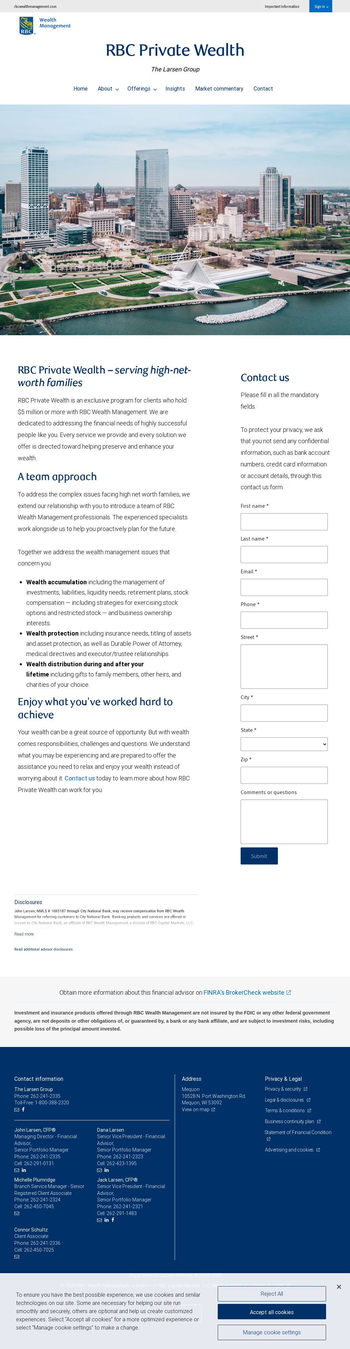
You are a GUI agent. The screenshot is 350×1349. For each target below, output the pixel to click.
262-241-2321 (128, 1206)
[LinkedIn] (25, 1170)
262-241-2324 (45, 1200)
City (247, 697)
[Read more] (24, 934)
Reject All (272, 1293)
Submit (260, 856)
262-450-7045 (39, 1206)
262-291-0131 (39, 1163)
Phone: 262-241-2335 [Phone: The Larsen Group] (37, 1096)
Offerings (142, 86)
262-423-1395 (122, 1163)
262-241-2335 (45, 1157)
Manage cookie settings (272, 1333)
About (108, 86)
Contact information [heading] (38, 1078)
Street (249, 637)
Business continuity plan (290, 1121)
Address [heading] (191, 1078)
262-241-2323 (128, 1157)
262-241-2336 (45, 1243)
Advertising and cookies (289, 1150)
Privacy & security (283, 1089)
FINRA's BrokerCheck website (244, 992)
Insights (175, 86)
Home (80, 86)
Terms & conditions (285, 1110)
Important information (282, 6)
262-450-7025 (39, 1250)
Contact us (80, 778)
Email (249, 572)
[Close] (339, 1286)
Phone (250, 605)
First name (255, 506)
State (249, 730)
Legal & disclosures (285, 1100)
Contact (263, 86)
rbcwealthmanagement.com (35, 6)
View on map (196, 1109)
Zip (246, 760)
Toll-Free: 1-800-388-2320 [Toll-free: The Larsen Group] (41, 1103)
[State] (284, 744)
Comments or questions (269, 792)
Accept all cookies (272, 1311)
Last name (255, 539)
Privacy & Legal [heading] (283, 1078)
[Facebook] (24, 1109)
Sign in (321, 6)
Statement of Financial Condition (298, 1132)
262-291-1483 (122, 1213)
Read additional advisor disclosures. (44, 949)
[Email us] (17, 1109)
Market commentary (219, 86)
